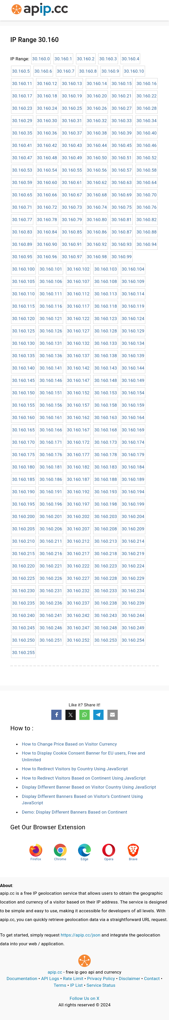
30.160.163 (105, 417)
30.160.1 (63, 58)
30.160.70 (147, 194)
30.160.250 (23, 640)
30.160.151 (50, 392)
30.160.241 (50, 615)
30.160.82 (147, 219)
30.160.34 (147, 120)
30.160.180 (23, 467)
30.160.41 (22, 145)
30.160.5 (21, 71)
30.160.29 (22, 120)
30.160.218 (105, 553)
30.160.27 (122, 108)
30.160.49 (72, 157)
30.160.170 (23, 442)
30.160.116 (50, 306)
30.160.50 (97, 157)
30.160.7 (65, 71)
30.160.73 (72, 207)
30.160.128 (105, 330)
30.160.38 (97, 133)
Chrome (60, 852)
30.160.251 (50, 640)
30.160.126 (50, 330)
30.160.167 (78, 429)
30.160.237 (78, 603)
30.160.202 (78, 516)
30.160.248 (105, 627)
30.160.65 (22, 194)
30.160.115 (23, 306)
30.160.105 (23, 281)
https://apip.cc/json (80, 935)
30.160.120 (23, 318)
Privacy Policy (101, 978)
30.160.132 (78, 343)
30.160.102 (78, 269)
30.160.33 (122, 120)
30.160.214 (133, 541)
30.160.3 (108, 58)
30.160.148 (105, 380)
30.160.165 (23, 429)
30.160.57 (122, 170)
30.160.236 (50, 603)
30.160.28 (147, 108)
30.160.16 (147, 83)
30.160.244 (133, 615)
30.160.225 (23, 578)
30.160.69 (122, 194)
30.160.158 (105, 405)
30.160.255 (23, 652)
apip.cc (55, 972)
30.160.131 (50, 343)
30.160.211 (50, 541)
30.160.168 (105, 429)
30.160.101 (50, 269)
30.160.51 (122, 157)
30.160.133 (105, 343)
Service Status (101, 985)
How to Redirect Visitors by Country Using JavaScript (75, 768)
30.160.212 (78, 541)
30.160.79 (72, 219)
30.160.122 (78, 318)
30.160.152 (78, 392)
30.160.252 (78, 640)
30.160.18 (47, 95)
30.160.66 (47, 194)
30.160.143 (105, 368)
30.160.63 (122, 182)
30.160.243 (105, 615)
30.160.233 (105, 590)
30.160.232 (78, 590)
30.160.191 (50, 491)
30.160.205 (23, 528)
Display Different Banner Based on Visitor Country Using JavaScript (89, 787)
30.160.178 (105, 454)
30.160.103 (105, 269)
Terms (60, 985)
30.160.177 (78, 454)
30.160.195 (23, 504)
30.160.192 (78, 491)
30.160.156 (50, 405)
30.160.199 (133, 504)
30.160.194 (133, 491)
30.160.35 (22, 133)
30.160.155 (23, 405)
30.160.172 (78, 442)
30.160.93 (122, 244)
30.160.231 (50, 590)
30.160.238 (105, 603)
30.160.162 (78, 417)
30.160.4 (130, 58)
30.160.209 (133, 528)
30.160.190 (23, 491)
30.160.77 (22, 219)
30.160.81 (122, 219)
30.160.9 (110, 71)
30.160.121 (50, 318)
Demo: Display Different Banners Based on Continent (74, 812)
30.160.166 (50, 429)
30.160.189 (133, 479)
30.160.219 (133, 553)
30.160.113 (105, 293)
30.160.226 (50, 578)
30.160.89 (22, 244)
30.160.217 (78, 553)
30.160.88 (147, 232)
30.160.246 (50, 627)
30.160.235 (23, 603)
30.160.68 (97, 194)
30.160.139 (133, 355)
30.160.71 (22, 207)
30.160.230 (23, 590)
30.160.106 (50, 281)
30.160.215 (23, 553)
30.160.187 (78, 479)
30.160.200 (23, 516)
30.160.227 (78, 578)
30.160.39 (122, 133)
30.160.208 (105, 528)
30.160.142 (78, 368)
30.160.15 (122, 83)
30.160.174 (133, 442)
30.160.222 (78, 565)
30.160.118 (105, 306)
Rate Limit (73, 978)
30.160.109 (133, 281)
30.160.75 (122, 207)
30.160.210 (23, 541)
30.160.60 (47, 182)
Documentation (21, 978)
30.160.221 (50, 565)
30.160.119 (133, 306)
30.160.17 (22, 95)
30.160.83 (22, 232)
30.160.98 (97, 256)
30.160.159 (133, 405)
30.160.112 (78, 293)
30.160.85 (72, 232)
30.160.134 (133, 343)
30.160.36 (47, 133)
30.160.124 (133, 318)
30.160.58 (147, 170)
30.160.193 (105, 491)
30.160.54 (47, 170)
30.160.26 (97, 108)
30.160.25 (72, 108)
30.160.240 (23, 615)
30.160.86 (97, 232)
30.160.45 (122, 145)
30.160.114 (133, 293)
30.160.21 (122, 95)
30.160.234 (133, 590)
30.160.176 (50, 454)
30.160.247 (78, 627)
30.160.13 (72, 83)
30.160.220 (23, 565)
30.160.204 (133, 516)
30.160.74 (97, 207)
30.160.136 (50, 355)
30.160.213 (105, 541)
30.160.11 (22, 83)
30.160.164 (133, 417)
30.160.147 (78, 380)
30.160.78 (47, 219)
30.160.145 (23, 380)
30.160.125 (23, 330)
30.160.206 (50, 528)
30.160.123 (105, 318)
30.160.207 (78, 528)
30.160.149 (133, 380)
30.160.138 (105, 355)
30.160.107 (78, 281)
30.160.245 (23, 627)
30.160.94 (147, 244)
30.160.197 (78, 504)
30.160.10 (134, 71)
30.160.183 (105, 467)
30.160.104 (133, 269)
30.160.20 (97, 95)
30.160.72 (47, 207)
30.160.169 (133, 429)
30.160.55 (72, 170)
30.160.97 (72, 256)
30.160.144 (133, 368)
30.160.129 (133, 330)
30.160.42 (47, 145)
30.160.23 (22, 108)
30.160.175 (23, 454)
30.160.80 (97, 219)
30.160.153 (105, 392)
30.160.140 (23, 368)
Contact (152, 978)
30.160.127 (78, 330)
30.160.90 (47, 244)
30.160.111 (50, 293)
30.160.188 (105, 479)
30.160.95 (22, 256)
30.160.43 (72, 145)
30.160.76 (147, 207)
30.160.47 (22, 157)
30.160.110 (23, 293)
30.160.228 (105, 578)
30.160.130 (23, 343)
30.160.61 (72, 182)
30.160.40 (147, 133)
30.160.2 (86, 58)
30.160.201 (50, 516)
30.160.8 (88, 71)
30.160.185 (23, 479)
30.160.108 (105, 281)
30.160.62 (97, 182)
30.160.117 (78, 306)
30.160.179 (133, 454)
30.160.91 (72, 244)
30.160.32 (97, 120)
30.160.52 (147, 157)
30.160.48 (47, 157)
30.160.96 (47, 256)
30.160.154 (133, 392)
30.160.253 (105, 640)
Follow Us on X (84, 998)
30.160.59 (22, 182)
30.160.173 (105, 442)
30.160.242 (78, 615)
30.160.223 (105, 565)
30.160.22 (147, 95)
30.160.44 (97, 145)
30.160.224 (133, 565)
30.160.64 (147, 182)
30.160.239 (133, 603)
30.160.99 (122, 256)
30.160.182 (78, 467)
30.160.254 (133, 640)
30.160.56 (97, 170)
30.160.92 (97, 244)
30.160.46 (147, 145)
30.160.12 (47, 83)
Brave (133, 852)
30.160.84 (47, 232)
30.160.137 (78, 355)
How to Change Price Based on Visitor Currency (69, 744)
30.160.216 (50, 553)
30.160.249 (133, 627)
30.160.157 (78, 405)
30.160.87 (122, 232)
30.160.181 (50, 467)
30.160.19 (72, 95)
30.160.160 (23, 417)
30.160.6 (43, 71)
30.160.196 (50, 504)
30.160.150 (23, 392)
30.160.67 (72, 194)
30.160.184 (133, 467)
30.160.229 (133, 578)
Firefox (35, 852)
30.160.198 (105, 504)
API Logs (50, 978)
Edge (84, 852)
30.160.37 (72, 133)
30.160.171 (50, 442)
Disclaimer (129, 978)
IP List (76, 985)
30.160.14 (97, 83)
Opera (108, 852)
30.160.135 (23, 355)
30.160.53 (22, 170)
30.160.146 (50, 380)
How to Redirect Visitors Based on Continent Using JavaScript (84, 778)
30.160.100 (23, 269)
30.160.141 (50, 368)
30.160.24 (47, 108)
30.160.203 (105, 516)
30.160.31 (72, 120)
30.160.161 (50, 417)
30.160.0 (41, 58)
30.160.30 (47, 120)
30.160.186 (50, 479)
